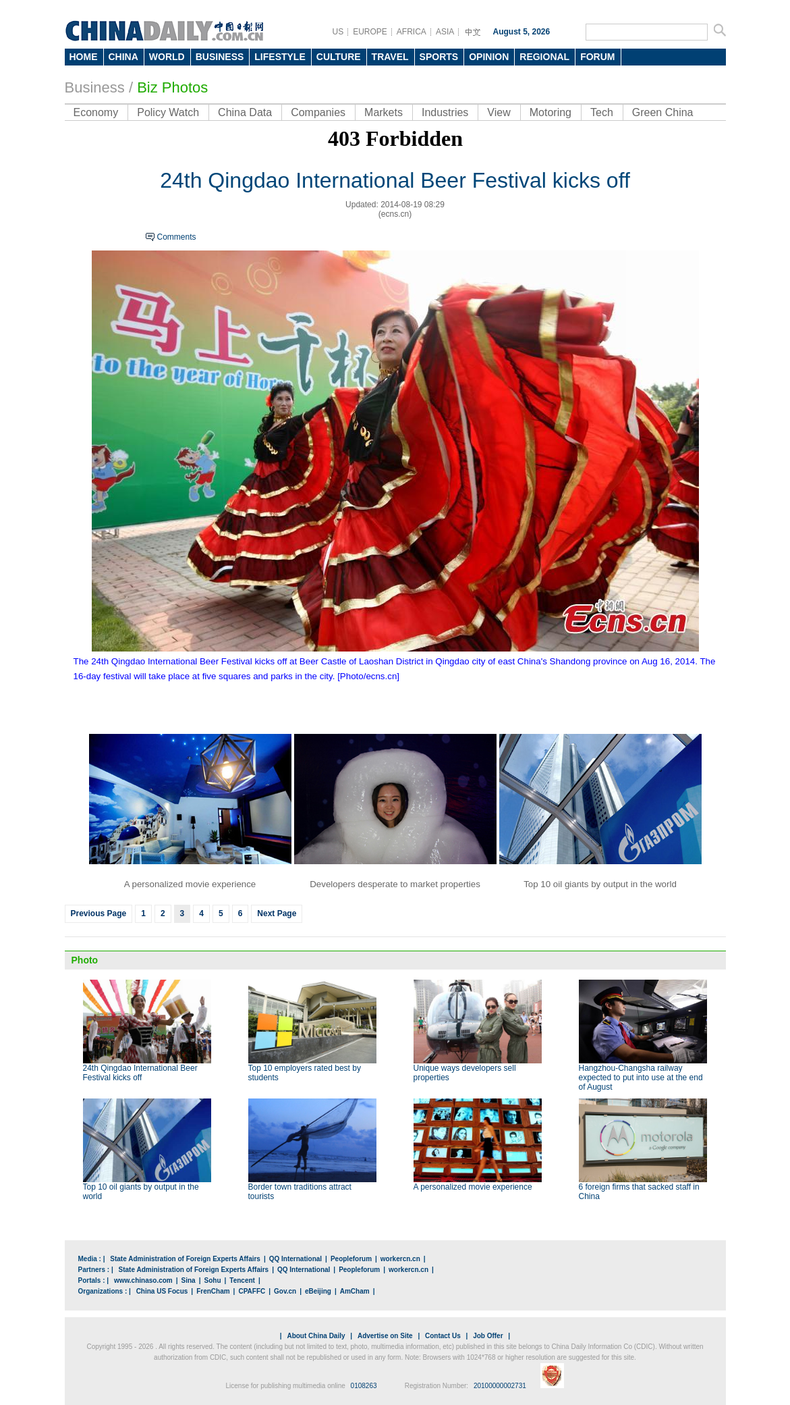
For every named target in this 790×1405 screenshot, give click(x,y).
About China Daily (316, 1336)
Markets (383, 112)
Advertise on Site (385, 1336)
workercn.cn (400, 1259)
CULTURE (338, 56)
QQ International (295, 1259)
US (338, 31)
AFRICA (411, 31)
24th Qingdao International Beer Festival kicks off (140, 1072)
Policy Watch (168, 112)
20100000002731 (500, 1385)
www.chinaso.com (143, 1280)
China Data (245, 112)
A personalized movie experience (473, 1187)
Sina (188, 1280)
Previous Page (99, 913)
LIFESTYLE (279, 56)
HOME (83, 56)
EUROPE (370, 31)
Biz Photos (172, 87)
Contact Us (443, 1336)
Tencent (242, 1280)
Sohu (212, 1280)
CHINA (123, 56)
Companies (318, 112)
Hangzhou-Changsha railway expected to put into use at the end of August (641, 1077)
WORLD (167, 56)
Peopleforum (351, 1259)
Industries (445, 112)
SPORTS (439, 56)
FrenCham (212, 1291)
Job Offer (488, 1336)
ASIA (445, 31)
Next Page (276, 913)
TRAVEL (390, 56)
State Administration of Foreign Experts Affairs (185, 1259)
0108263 (364, 1385)
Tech (601, 112)
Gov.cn (285, 1291)
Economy (96, 112)
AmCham (355, 1291)
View (498, 112)
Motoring (550, 112)
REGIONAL (544, 56)
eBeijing (318, 1291)
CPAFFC (251, 1291)
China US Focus (162, 1291)
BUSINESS (220, 56)
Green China (663, 112)
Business (95, 87)
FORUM (597, 56)
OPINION (489, 56)
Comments (176, 237)
